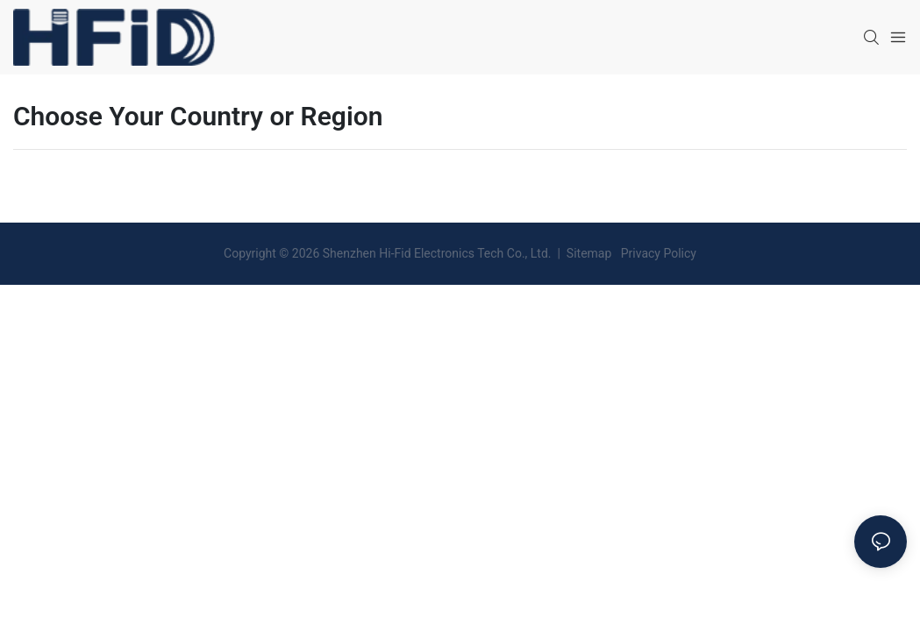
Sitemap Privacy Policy (629, 253)
